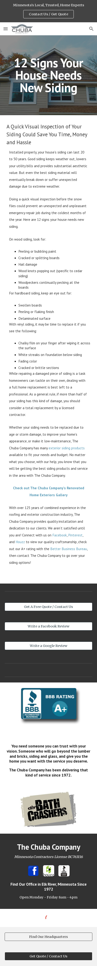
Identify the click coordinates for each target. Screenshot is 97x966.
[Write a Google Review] (48, 645)
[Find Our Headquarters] (48, 936)
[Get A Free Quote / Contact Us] (48, 606)
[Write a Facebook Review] (48, 626)
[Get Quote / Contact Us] (48, 956)
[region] (48, 11)
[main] (48, 75)
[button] (5, 28)
